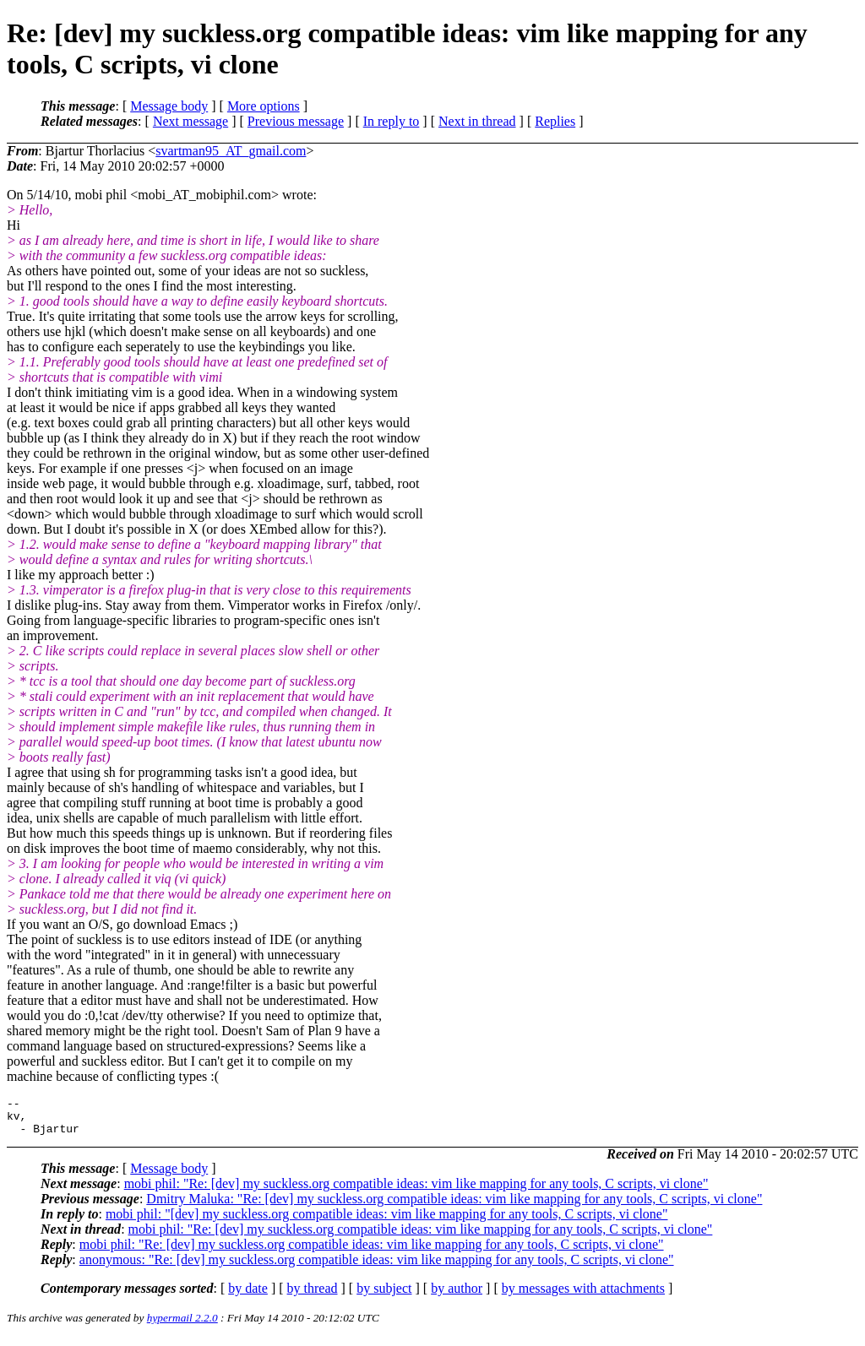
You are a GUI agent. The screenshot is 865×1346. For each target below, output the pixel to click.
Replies (555, 121)
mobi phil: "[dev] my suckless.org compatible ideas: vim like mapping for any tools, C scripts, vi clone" (387, 1221)
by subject (383, 1296)
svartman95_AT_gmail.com (230, 151)
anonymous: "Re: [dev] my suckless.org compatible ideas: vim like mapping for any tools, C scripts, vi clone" (376, 1267)
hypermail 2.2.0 (182, 1325)
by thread (312, 1296)
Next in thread (477, 121)
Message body (169, 106)
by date (248, 1296)
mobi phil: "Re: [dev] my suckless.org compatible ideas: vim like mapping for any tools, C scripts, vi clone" (416, 1191)
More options (263, 106)
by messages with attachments (583, 1296)
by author (456, 1296)
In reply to (391, 121)
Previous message (296, 121)
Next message (190, 121)
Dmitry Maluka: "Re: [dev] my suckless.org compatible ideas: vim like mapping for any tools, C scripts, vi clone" (454, 1206)
